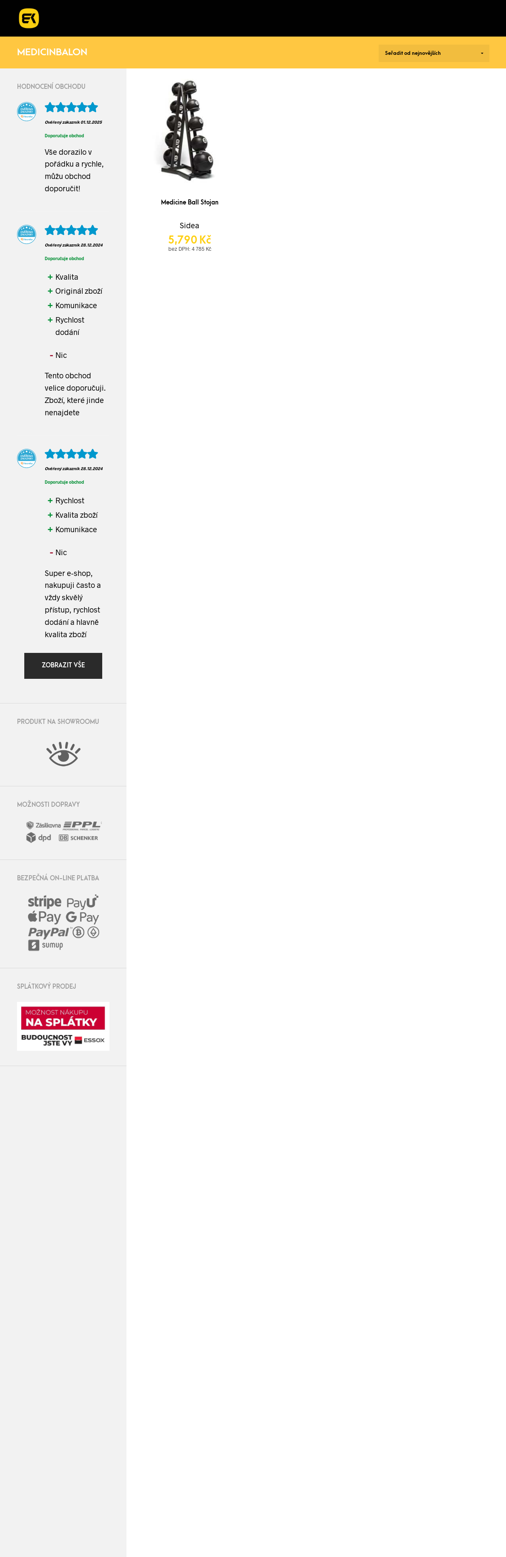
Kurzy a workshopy (256, 9)
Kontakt (82, 27)
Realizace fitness (156, 9)
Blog (377, 9)
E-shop (79, 9)
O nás (334, 9)
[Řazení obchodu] (434, 53)
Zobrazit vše (63, 665)
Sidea (189, 225)
